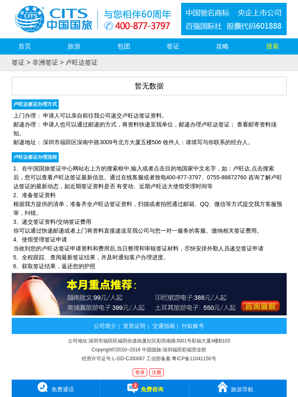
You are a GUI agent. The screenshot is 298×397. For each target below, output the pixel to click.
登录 (140, 372)
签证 (173, 46)
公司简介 (105, 326)
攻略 (222, 46)
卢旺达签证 (82, 62)
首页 (24, 46)
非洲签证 (45, 62)
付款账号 (193, 326)
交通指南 (163, 326)
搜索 (272, 46)
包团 (123, 46)
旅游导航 (235, 386)
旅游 (74, 46)
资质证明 (134, 326)
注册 (156, 372)
